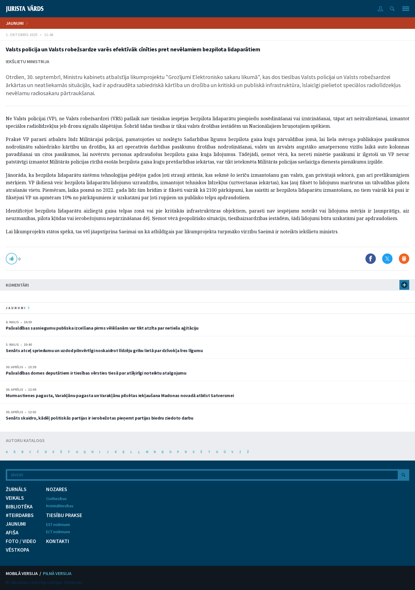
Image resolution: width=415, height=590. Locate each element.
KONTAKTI (57, 541)
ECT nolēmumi (58, 531)
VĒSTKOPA (17, 550)
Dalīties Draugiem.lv (404, 258)
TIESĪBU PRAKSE (64, 515)
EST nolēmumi (58, 524)
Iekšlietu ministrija (27, 61)
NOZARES (56, 489)
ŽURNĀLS (16, 489)
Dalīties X (387, 258)
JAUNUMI (15, 23)
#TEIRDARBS (20, 515)
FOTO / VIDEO (21, 541)
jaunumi (17, 308)
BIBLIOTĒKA (19, 507)
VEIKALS (15, 498)
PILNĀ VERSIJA (57, 573)
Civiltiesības (56, 498)
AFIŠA (12, 532)
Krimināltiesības (59, 505)
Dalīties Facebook (370, 258)
